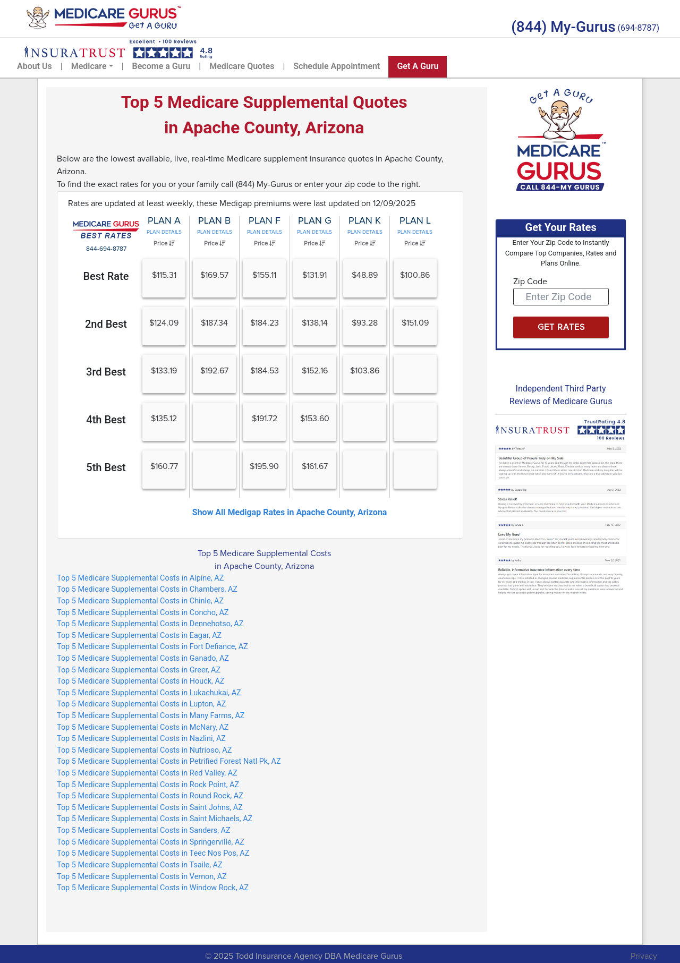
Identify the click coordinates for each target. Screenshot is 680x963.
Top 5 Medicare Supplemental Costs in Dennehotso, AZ (150, 623)
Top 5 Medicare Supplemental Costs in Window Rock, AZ (153, 887)
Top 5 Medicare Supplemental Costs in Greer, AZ (138, 670)
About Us (34, 66)
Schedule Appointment (336, 66)
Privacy (644, 956)
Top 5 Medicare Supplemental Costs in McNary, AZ (142, 727)
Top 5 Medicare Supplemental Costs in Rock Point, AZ (148, 784)
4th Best (105, 419)
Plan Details (164, 232)
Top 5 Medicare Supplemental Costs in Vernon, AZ (142, 876)
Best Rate (106, 276)
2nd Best (106, 324)
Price (164, 243)
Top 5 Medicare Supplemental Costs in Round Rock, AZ (150, 795)
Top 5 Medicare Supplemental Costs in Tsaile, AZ (140, 865)
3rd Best (106, 371)
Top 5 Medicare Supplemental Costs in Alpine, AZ (140, 578)
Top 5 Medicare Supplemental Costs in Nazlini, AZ (141, 738)
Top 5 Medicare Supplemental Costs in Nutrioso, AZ (144, 750)
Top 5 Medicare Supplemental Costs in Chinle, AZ (140, 601)
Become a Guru (161, 66)
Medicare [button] (89, 66)
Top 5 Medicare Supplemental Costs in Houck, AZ (140, 681)
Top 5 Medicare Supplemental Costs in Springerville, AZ (150, 842)
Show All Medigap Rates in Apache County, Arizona (289, 512)
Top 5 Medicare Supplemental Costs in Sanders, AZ (144, 830)
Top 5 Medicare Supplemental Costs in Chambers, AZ (147, 589)
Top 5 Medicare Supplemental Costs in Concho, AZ (142, 612)
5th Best (105, 467)
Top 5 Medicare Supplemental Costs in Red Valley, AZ (147, 773)
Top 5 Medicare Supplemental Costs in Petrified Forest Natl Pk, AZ (169, 761)
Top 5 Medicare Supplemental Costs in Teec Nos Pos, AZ (153, 853)
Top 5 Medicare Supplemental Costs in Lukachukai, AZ (149, 692)
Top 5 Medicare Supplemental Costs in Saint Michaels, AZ (154, 818)
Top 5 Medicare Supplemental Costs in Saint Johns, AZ (150, 807)
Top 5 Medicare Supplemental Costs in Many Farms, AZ (150, 715)
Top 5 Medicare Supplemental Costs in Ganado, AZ (143, 658)
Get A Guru (417, 66)
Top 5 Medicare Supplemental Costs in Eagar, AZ (139, 635)
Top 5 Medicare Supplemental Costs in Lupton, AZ (141, 704)
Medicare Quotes (241, 66)
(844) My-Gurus (563, 27)
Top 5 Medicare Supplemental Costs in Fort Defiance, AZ (152, 646)
